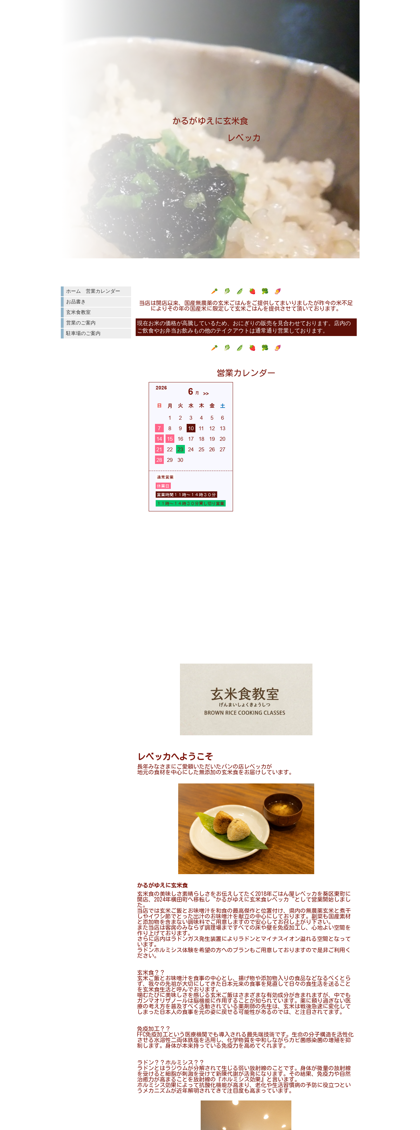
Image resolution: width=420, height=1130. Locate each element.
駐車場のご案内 (83, 333)
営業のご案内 (81, 322)
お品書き (76, 301)
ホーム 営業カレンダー (93, 291)
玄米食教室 (78, 312)
